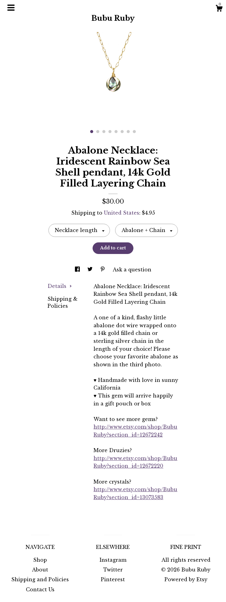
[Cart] (219, 9)
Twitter (113, 570)
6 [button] (122, 131)
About (40, 570)
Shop (40, 560)
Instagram (113, 560)
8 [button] (134, 131)
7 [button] (128, 131)
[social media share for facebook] (78, 270)
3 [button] (103, 131)
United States (121, 213)
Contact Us (40, 589)
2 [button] (97, 131)
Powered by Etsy (185, 579)
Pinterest (113, 579)
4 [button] (109, 131)
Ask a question (132, 270)
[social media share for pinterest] (103, 270)
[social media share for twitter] (90, 270)
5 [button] (116, 131)
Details (60, 286)
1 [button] (91, 131)
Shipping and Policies (40, 579)
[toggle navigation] (11, 8)
